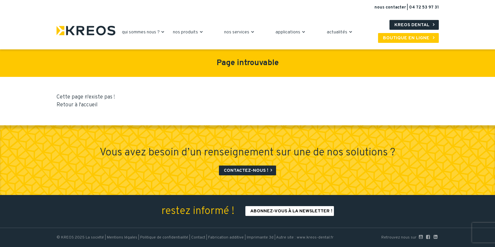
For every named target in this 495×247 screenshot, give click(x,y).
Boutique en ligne (410, 38)
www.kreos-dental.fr (315, 237)
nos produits (189, 32)
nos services (240, 32)
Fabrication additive (226, 237)
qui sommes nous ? (144, 32)
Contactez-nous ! (249, 170)
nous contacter (390, 7)
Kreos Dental (415, 25)
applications (291, 32)
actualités (340, 32)
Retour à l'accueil (77, 105)
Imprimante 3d (260, 237)
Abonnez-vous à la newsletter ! (291, 211)
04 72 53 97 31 (424, 7)
